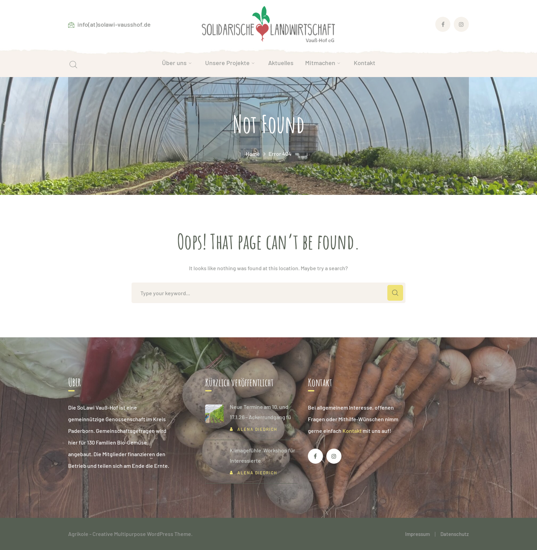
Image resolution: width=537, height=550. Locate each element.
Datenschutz (454, 534)
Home (253, 153)
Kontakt (352, 430)
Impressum (417, 534)
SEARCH (395, 293)
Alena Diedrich (257, 429)
